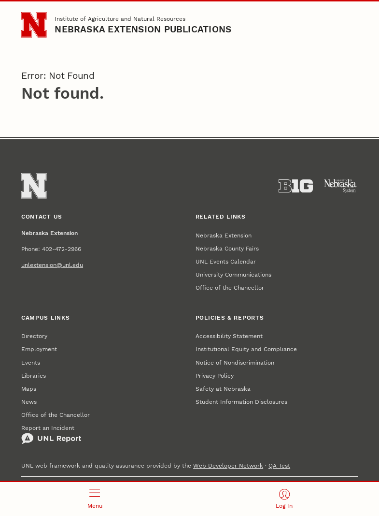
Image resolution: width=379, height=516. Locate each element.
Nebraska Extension (224, 235)
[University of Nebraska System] (340, 186)
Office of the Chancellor (230, 287)
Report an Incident (51, 434)
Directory (34, 335)
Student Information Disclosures (241, 401)
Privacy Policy (215, 375)
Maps (28, 388)
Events (30, 362)
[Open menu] (95, 499)
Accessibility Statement (229, 335)
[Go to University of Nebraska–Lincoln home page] (34, 25)
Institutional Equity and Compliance (246, 349)
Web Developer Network (228, 465)
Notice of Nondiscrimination (235, 362)
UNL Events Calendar (226, 261)
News (29, 401)
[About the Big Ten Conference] (296, 186)
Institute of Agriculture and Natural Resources (120, 18)
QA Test (279, 465)
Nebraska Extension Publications (143, 29)
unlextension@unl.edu (52, 264)
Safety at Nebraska (223, 388)
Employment (39, 349)
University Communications (233, 274)
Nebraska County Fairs (227, 248)
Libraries (33, 375)
